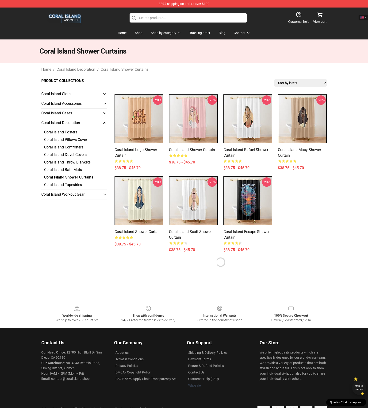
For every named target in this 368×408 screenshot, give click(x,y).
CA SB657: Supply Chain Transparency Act (146, 379)
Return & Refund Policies (206, 366)
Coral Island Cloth (56, 94)
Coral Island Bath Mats (63, 169)
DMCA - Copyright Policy (133, 372)
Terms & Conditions (129, 359)
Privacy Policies (126, 366)
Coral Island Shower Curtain (192, 150)
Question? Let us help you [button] (346, 402)
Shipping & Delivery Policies (207, 352)
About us (122, 352)
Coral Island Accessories (61, 103)
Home (46, 69)
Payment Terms (199, 359)
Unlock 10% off (359, 388)
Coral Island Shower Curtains (125, 69)
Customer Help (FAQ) (203, 379)
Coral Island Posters (60, 132)
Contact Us (196, 372)
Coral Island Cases (56, 113)
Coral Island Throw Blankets (67, 162)
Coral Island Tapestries (63, 185)
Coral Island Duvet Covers (65, 154)
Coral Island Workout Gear (62, 194)
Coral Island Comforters (63, 147)
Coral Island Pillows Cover (65, 139)
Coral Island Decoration (76, 69)
